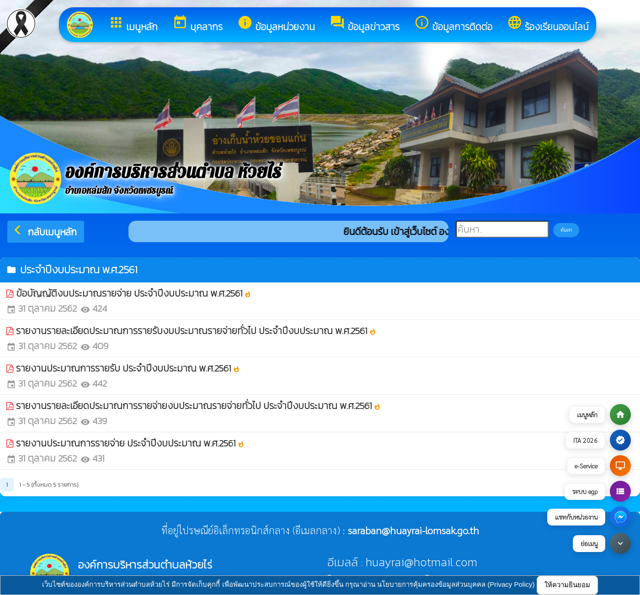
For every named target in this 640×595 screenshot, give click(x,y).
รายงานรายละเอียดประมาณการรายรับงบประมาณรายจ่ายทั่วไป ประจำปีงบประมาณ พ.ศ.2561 (196, 331)
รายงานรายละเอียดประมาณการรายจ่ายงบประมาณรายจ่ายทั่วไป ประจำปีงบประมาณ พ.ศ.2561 (198, 405)
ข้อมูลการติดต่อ (453, 24)
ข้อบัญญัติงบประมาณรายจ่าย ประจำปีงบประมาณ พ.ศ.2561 (133, 293)
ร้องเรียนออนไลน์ (548, 24)
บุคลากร (197, 24)
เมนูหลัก (133, 24)
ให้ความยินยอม (567, 585)
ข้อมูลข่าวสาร (365, 24)
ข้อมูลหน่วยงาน (276, 24)
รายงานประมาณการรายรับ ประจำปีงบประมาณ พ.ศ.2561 (128, 368)
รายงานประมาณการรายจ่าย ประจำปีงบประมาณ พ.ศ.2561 (130, 443)
